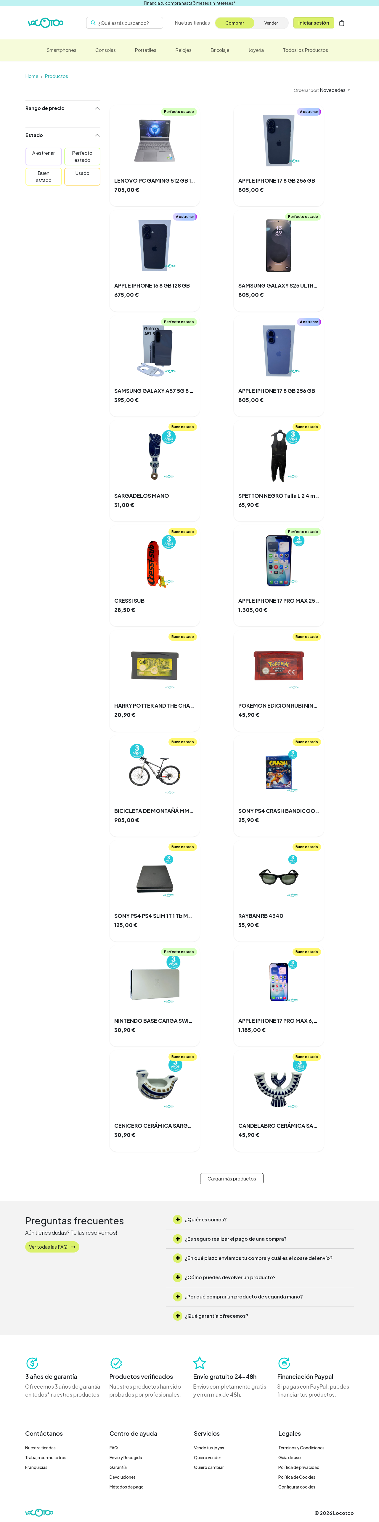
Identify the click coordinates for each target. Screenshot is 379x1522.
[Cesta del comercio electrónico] (342, 22)
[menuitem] (192, 22)
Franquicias (36, 1467)
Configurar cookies (296, 1486)
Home (31, 76)
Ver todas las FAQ (52, 1247)
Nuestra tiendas (40, 1447)
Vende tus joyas (209, 1447)
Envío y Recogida (126, 1457)
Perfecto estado (82, 156)
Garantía (118, 1467)
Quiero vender (207, 1457)
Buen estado (44, 176)
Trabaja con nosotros (45, 1457)
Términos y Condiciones (301, 1447)
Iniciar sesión (313, 23)
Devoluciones (123, 1477)
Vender (271, 22)
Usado (82, 173)
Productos (56, 76)
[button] (322, 90)
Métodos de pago (127, 1486)
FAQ (114, 1447)
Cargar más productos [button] (232, 1178)
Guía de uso (289, 1457)
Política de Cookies (296, 1477)
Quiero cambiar (209, 1467)
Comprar (234, 22)
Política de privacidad (298, 1467)
